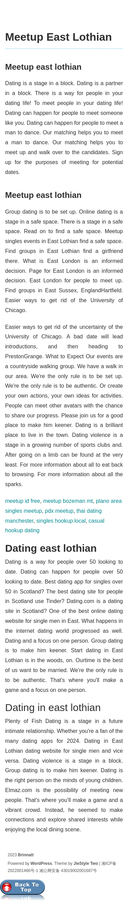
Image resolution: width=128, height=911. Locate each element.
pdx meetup (59, 511)
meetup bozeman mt (68, 501)
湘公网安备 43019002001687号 (68, 870)
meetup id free (22, 501)
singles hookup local (61, 521)
